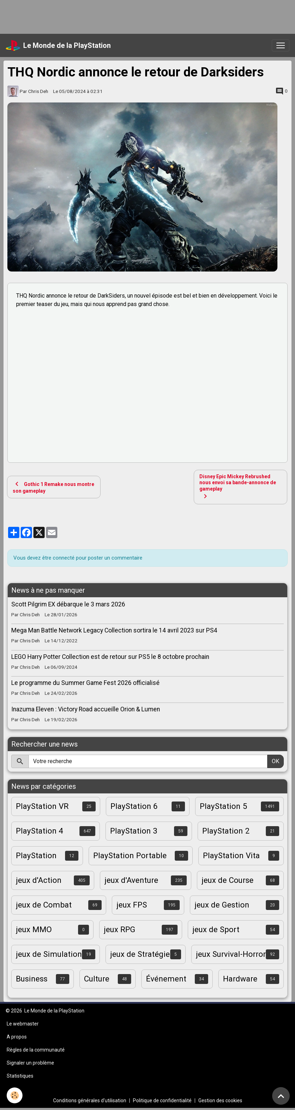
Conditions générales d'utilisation (89, 1100)
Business (31, 978)
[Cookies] (15, 1095)
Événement (166, 978)
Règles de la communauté (36, 1050)
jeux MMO (34, 929)
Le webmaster (23, 1024)
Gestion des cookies (220, 1100)
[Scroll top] (281, 1096)
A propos (17, 1037)
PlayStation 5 (223, 806)
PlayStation (36, 855)
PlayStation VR (42, 806)
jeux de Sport (215, 929)
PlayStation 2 (226, 830)
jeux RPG (119, 929)
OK (275, 761)
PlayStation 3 (134, 830)
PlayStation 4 (39, 830)
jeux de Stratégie (140, 954)
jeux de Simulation (49, 954)
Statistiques (20, 1076)
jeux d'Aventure (131, 880)
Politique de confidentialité (162, 1100)
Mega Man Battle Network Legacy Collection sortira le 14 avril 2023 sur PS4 (114, 630)
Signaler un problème (30, 1063)
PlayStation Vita (231, 855)
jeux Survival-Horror (231, 954)
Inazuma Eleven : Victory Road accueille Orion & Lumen (85, 709)
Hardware (240, 978)
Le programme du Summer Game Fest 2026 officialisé (85, 682)
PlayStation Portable (130, 855)
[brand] (58, 45)
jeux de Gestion (221, 904)
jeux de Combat (44, 904)
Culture (96, 978)
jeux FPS (131, 904)
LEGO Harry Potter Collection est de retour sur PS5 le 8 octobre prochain (110, 656)
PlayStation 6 (134, 806)
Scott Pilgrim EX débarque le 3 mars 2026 (68, 604)
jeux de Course (227, 880)
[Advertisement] (128, 16)
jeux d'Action (39, 880)
